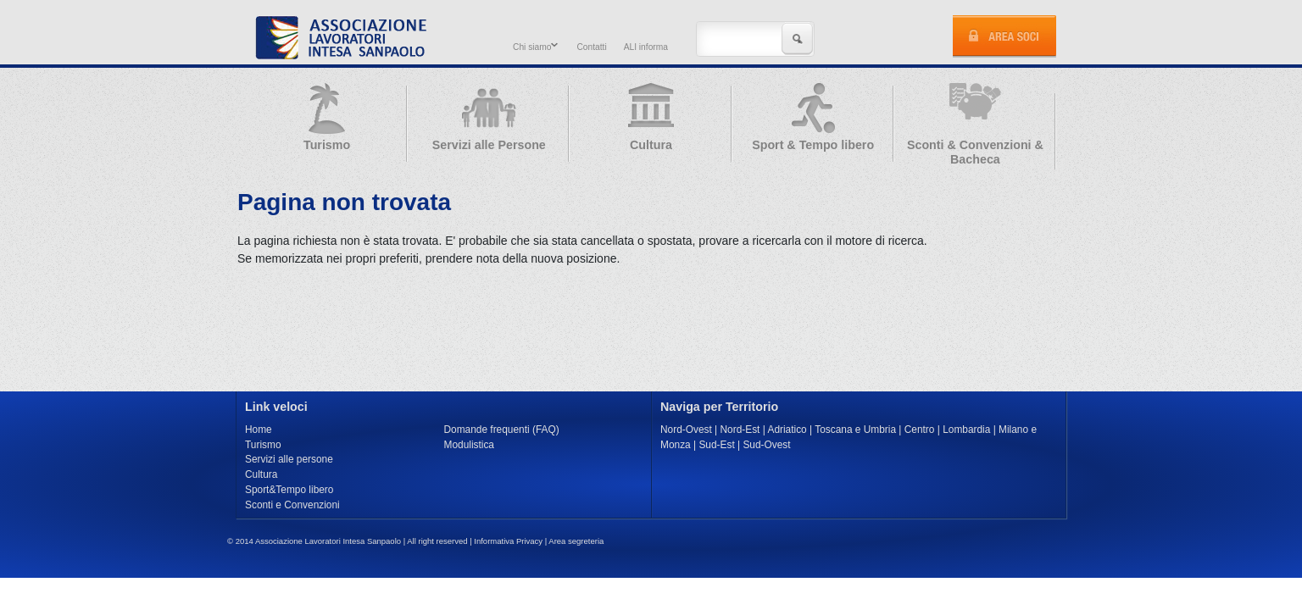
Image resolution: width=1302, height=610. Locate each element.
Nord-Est (740, 429)
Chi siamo (533, 46)
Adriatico (786, 429)
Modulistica (469, 445)
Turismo (263, 445)
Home (258, 429)
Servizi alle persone (289, 459)
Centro (919, 429)
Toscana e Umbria (855, 429)
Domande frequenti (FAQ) (501, 429)
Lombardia (966, 429)
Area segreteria (576, 541)
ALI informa (646, 47)
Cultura (261, 474)
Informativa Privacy (508, 541)
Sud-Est (716, 445)
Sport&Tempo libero (289, 490)
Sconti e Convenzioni (292, 505)
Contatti (591, 47)
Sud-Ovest (766, 445)
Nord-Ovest (686, 429)
